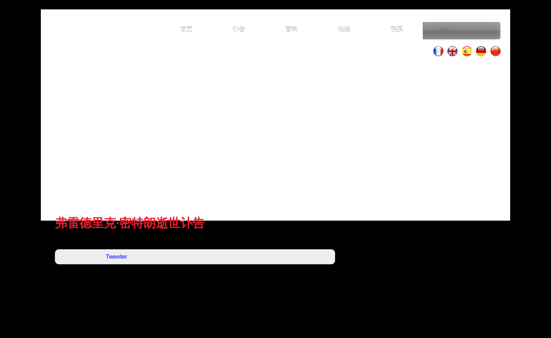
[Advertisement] (275, 136)
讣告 (239, 29)
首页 (186, 29)
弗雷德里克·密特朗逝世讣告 (130, 223)
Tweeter (116, 256)
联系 (396, 29)
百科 (291, 29)
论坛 (344, 29)
